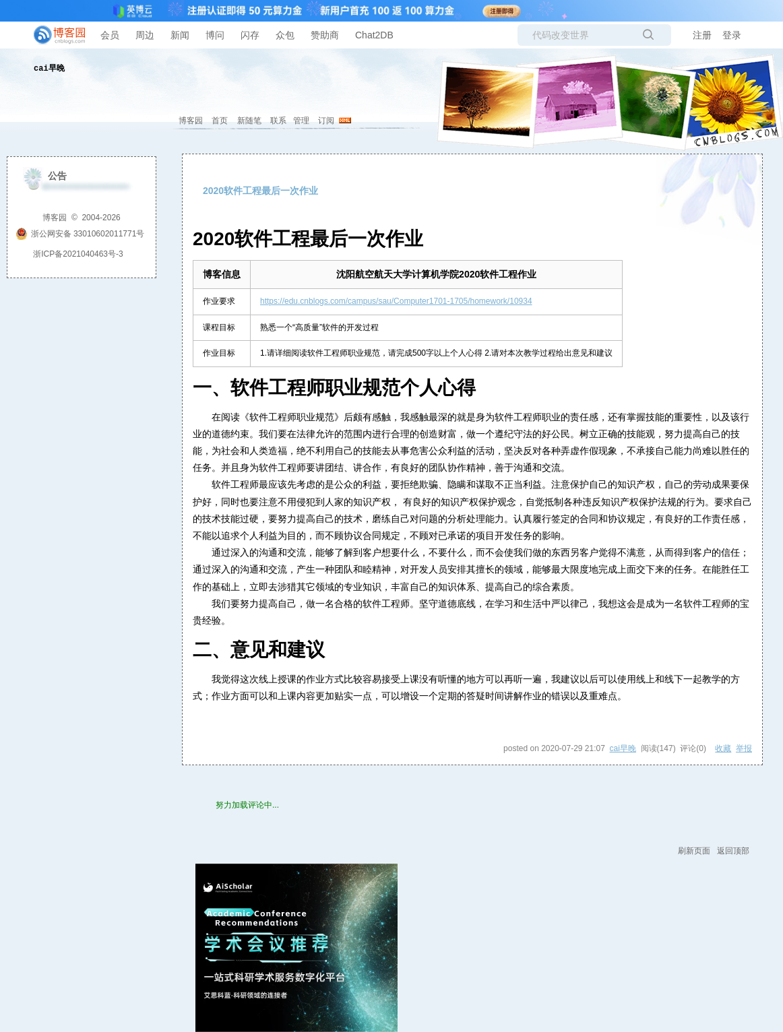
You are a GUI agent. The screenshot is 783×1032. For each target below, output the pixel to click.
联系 (278, 120)
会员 (109, 35)
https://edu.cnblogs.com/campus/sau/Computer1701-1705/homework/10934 (396, 301)
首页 (220, 120)
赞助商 (325, 35)
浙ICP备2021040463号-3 (78, 254)
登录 (731, 35)
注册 (702, 35)
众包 (285, 35)
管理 (301, 120)
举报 (744, 748)
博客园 (191, 120)
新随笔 (249, 120)
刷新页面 (694, 851)
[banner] (54, 35)
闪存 (250, 35)
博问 (215, 35)
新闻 (179, 35)
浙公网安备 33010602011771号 (80, 233)
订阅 (326, 120)
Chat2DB (374, 35)
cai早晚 (49, 68)
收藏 (723, 748)
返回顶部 (733, 851)
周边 (144, 35)
